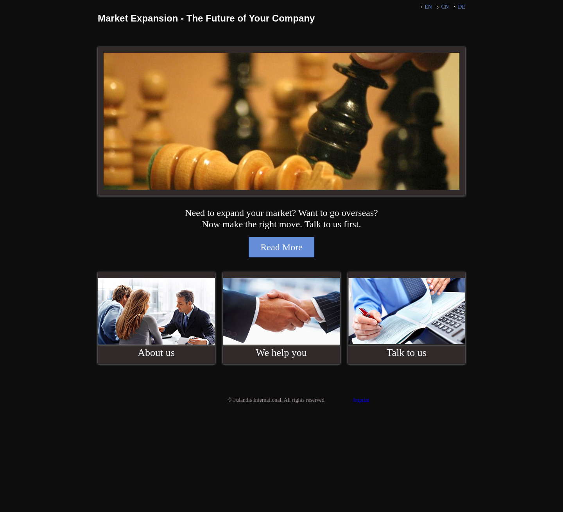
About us (156, 352)
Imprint (361, 400)
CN (444, 7)
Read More (281, 247)
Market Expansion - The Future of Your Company (206, 18)
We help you (281, 352)
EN (428, 7)
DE (461, 7)
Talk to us (406, 352)
